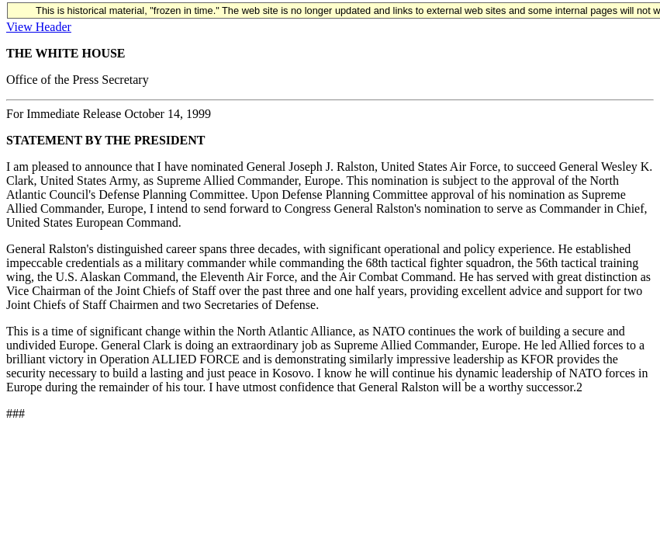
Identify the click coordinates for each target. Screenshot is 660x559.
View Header (38, 26)
